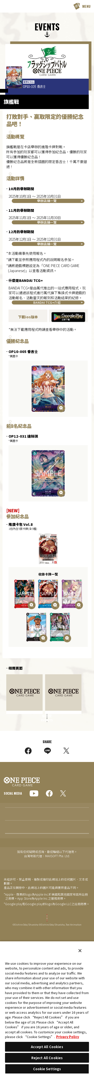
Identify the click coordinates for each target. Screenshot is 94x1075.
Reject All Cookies (47, 1057)
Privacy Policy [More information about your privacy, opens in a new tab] (67, 1036)
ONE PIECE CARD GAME (17, 6)
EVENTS (9, 928)
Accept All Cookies (47, 1046)
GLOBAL (13, 860)
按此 (48, 384)
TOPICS (10, 902)
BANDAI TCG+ (46, 283)
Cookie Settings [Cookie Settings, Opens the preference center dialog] (47, 1068)
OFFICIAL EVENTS (15, 94)
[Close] (79, 950)
